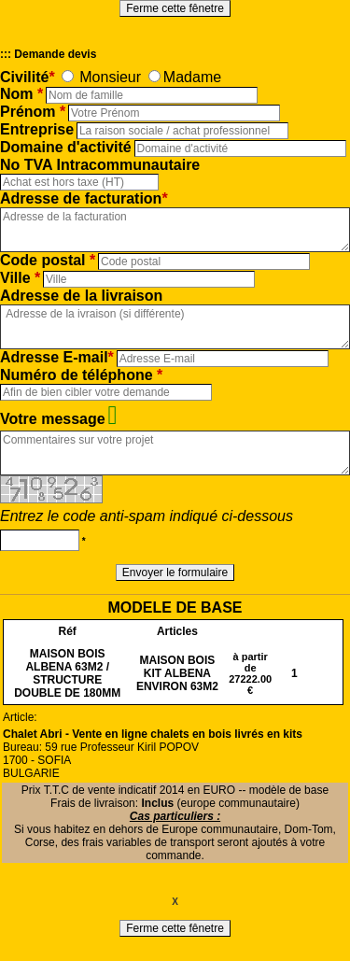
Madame (192, 77)
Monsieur (110, 77)
